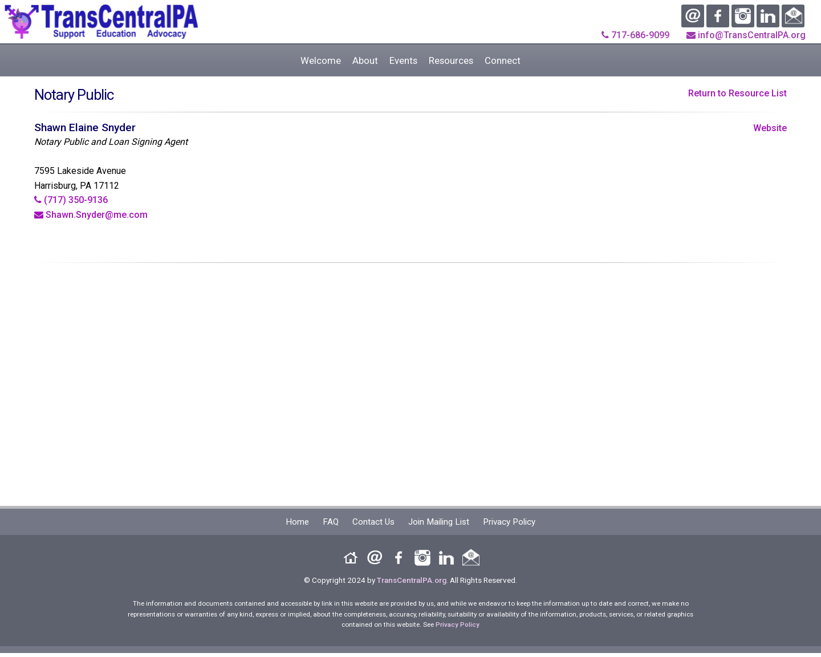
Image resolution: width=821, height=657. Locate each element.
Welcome (320, 60)
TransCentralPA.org (411, 580)
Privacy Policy (509, 522)
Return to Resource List (737, 93)
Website (770, 128)
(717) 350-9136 (71, 199)
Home (297, 522)
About (365, 60)
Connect (503, 60)
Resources (451, 60)
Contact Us (373, 522)
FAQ (331, 522)
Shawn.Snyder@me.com (91, 214)
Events (403, 60)
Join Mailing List (438, 522)
